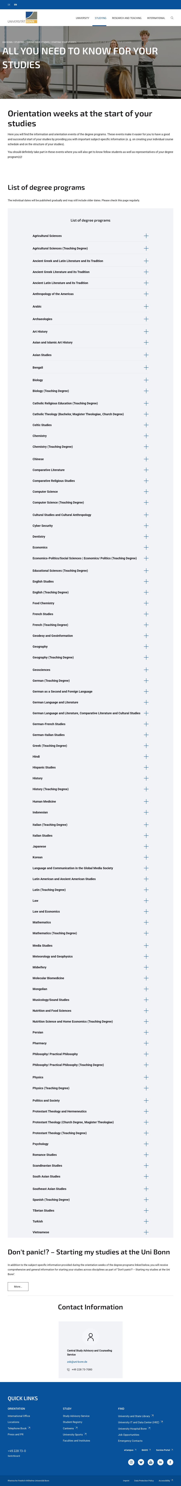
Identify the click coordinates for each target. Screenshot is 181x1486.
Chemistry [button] (40, 436)
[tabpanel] (90, 62)
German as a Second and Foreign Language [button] (62, 691)
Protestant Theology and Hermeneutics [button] (60, 1111)
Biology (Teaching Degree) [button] (51, 391)
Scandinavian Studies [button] (47, 1165)
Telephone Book (19, 1428)
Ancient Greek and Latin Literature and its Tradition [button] (68, 261)
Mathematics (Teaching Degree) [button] (55, 933)
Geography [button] (40, 646)
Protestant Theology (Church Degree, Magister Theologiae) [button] (73, 1122)
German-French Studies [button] (49, 724)
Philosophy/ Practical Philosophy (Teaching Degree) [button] (68, 1065)
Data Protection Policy (144, 1480)
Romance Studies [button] (45, 1155)
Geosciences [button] (41, 670)
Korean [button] (38, 857)
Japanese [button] (39, 846)
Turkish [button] (38, 1221)
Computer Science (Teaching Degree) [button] (58, 502)
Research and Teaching (126, 17)
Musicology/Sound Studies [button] (51, 1000)
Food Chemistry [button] (43, 603)
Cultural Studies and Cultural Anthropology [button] (62, 515)
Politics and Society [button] (46, 1100)
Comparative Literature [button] (49, 470)
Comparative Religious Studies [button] (54, 481)
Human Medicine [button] (44, 801)
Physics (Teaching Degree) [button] (51, 1088)
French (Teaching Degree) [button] (50, 625)
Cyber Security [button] (43, 526)
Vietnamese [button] (41, 1232)
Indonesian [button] (40, 812)
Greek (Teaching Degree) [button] (50, 746)
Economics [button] (40, 547)
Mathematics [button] (42, 922)
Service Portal (164, 1450)
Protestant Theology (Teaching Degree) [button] (60, 1133)
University (82, 17)
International (156, 17)
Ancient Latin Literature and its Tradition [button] (60, 283)
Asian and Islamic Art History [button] (52, 342)
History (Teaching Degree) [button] (51, 789)
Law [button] (35, 901)
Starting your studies (63, 42)
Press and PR (15, 1434)
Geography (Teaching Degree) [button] (53, 657)
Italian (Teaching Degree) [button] (50, 825)
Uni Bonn (7, 42)
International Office (19, 1416)
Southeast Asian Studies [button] (49, 1189)
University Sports (75, 1434)
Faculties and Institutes (76, 1440)
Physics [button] (38, 1077)
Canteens (70, 1428)
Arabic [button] (37, 306)
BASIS (146, 1450)
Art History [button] (40, 331)
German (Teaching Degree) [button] (51, 680)
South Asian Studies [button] (46, 1176)
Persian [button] (38, 1032)
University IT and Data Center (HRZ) (140, 1422)
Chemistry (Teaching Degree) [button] (53, 447)
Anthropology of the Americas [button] (53, 294)
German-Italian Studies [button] (49, 735)
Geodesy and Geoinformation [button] (53, 636)
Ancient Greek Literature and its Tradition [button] (61, 272)
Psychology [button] (40, 1144)
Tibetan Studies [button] (43, 1210)
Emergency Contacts (130, 1440)
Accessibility (166, 1480)
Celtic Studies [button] (42, 425)
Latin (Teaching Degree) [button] (49, 890)
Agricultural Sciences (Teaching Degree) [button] (60, 248)
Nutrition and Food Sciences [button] (52, 1011)
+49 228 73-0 (17, 1451)
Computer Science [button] (45, 491)
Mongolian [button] (40, 989)
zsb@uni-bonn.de (77, 1361)
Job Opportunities (128, 1434)
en (15, 4)
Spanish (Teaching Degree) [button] (51, 1200)
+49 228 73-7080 (82, 1369)
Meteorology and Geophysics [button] (53, 956)
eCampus (130, 1450)
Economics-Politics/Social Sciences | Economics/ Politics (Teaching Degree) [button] (85, 558)
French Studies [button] (43, 614)
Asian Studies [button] (42, 355)
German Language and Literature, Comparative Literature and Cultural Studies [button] (86, 713)
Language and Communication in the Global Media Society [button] (73, 868)
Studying (100, 17)
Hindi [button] (36, 756)
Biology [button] (38, 380)
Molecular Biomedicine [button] (48, 978)
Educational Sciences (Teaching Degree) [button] (60, 570)
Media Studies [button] (42, 945)
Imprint (126, 1480)
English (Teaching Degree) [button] (51, 592)
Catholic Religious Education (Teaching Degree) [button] (65, 403)
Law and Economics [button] (46, 911)
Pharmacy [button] (40, 1043)
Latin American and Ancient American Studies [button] (64, 879)
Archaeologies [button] (42, 319)
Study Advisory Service (76, 1416)
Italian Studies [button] (42, 835)
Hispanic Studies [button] (44, 767)
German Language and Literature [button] (55, 702)
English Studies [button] (43, 581)
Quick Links (23, 1398)
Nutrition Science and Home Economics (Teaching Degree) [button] (73, 1021)
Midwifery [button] (39, 967)
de (9, 4)
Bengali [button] (38, 367)
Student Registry (72, 1422)
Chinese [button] (38, 459)
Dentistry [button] (39, 536)
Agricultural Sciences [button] (47, 236)
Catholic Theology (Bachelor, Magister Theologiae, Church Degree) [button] (78, 414)
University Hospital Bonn (134, 1428)
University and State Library (136, 1416)
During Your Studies (38, 42)
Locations (13, 1422)
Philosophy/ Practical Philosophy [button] (55, 1054)
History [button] (38, 778)
